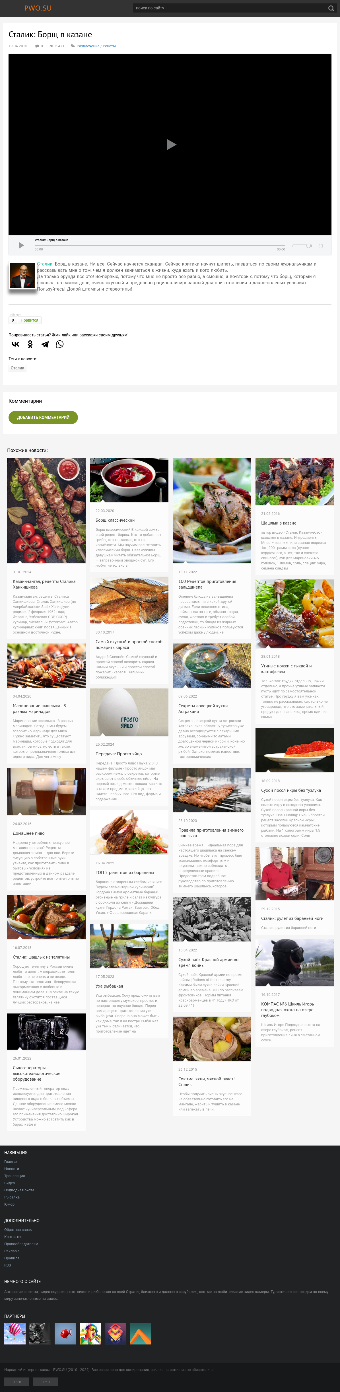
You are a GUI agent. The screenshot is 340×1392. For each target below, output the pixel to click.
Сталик (44, 264)
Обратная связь (18, 1229)
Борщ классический (115, 520)
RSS (7, 1265)
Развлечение (88, 46)
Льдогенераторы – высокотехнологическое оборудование (36, 1073)
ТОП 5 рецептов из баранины (125, 872)
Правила (11, 1258)
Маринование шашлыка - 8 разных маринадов (39, 708)
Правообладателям (21, 1244)
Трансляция (14, 1176)
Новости (11, 1169)
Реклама (11, 1251)
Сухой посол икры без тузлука (291, 790)
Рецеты (109, 46)
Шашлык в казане (278, 523)
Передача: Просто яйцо (119, 753)
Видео (9, 1183)
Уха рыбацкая (109, 986)
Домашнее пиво (29, 833)
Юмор (9, 1204)
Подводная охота (19, 1190)
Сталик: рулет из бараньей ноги (292, 918)
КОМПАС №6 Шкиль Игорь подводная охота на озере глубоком (287, 1009)
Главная (11, 1161)
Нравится (29, 320)
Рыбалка (12, 1197)
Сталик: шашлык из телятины (41, 957)
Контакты (12, 1237)
